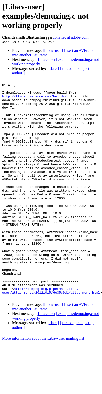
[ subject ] (84, 68)
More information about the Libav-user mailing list (43, 380)
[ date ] (53, 68)
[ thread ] (67, 68)
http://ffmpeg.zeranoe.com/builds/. (35, 99)
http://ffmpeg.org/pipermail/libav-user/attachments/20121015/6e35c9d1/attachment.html (51, 332)
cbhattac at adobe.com (71, 37)
